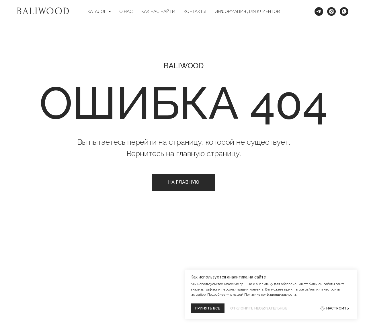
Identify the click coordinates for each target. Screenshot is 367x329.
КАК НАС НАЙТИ (158, 11)
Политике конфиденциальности (270, 295)
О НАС (126, 11)
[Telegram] (319, 11)
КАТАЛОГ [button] (97, 11)
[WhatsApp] (344, 11)
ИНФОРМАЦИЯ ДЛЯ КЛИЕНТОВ (247, 11)
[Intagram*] (331, 11)
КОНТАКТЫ (195, 11)
